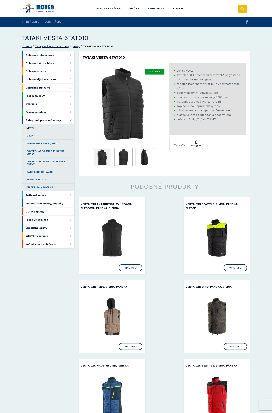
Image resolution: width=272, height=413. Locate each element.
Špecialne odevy (50, 228)
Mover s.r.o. (53, 400)
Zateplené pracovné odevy (52, 46)
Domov (27, 46)
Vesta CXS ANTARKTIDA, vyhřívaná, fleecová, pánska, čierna (103, 208)
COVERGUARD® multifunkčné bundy (45, 152)
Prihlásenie (30, 21)
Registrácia (52, 21)
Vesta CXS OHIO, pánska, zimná (104, 290)
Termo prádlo (36, 179)
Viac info (117, 271)
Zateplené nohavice (40, 172)
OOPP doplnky (50, 211)
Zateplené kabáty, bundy (43, 143)
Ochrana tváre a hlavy (50, 63)
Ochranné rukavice (50, 87)
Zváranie (50, 104)
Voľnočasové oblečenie (50, 244)
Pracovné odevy (50, 112)
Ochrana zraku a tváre (50, 55)
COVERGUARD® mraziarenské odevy (46, 163)
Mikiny (31, 135)
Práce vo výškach (50, 220)
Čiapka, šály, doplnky (41, 187)
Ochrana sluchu (50, 71)
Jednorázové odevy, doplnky (50, 203)
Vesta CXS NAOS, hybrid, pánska (164, 290)
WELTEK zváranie (50, 236)
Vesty (76, 46)
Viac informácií (195, 408)
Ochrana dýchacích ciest (50, 79)
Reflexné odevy (50, 195)
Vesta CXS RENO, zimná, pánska (222, 204)
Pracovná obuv (50, 96)
